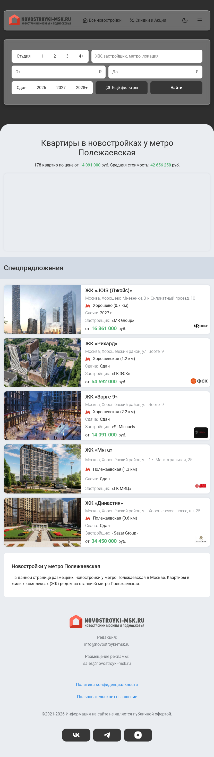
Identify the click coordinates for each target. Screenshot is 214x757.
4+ (81, 56)
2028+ (82, 87)
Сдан (22, 87)
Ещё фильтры (121, 87)
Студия (24, 56)
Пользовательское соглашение (107, 696)
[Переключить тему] (184, 20)
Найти (176, 87)
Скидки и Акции (147, 20)
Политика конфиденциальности (107, 684)
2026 (41, 87)
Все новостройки (102, 20)
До (115, 72)
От (17, 72)
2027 (61, 87)
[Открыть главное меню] (199, 20)
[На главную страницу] (40, 23)
